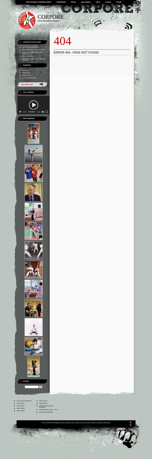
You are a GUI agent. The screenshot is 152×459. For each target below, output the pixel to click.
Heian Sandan (21, 408)
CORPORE (51, 17)
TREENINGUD (61, 2)
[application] (33, 105)
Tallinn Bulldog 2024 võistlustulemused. (33, 49)
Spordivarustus (43, 403)
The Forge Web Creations (88, 422)
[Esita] (20, 112)
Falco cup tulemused (28, 56)
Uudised (24, 72)
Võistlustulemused (27, 78)
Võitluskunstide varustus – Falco (48, 409)
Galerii (98, 2)
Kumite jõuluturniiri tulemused (30, 47)
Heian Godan (20, 403)
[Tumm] (43, 112)
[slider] (31, 111)
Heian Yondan (43, 401)
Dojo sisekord (85, 2)
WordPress (107, 422)
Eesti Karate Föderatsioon (24, 401)
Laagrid (24, 70)
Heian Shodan (21, 410)
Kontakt (119, 2)
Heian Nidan (20, 405)
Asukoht (108, 2)
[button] (33, 105)
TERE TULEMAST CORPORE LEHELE (38, 2)
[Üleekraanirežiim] (46, 112)
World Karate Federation (46, 412)
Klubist (73, 2)
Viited (28, 5)
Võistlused (25, 75)
